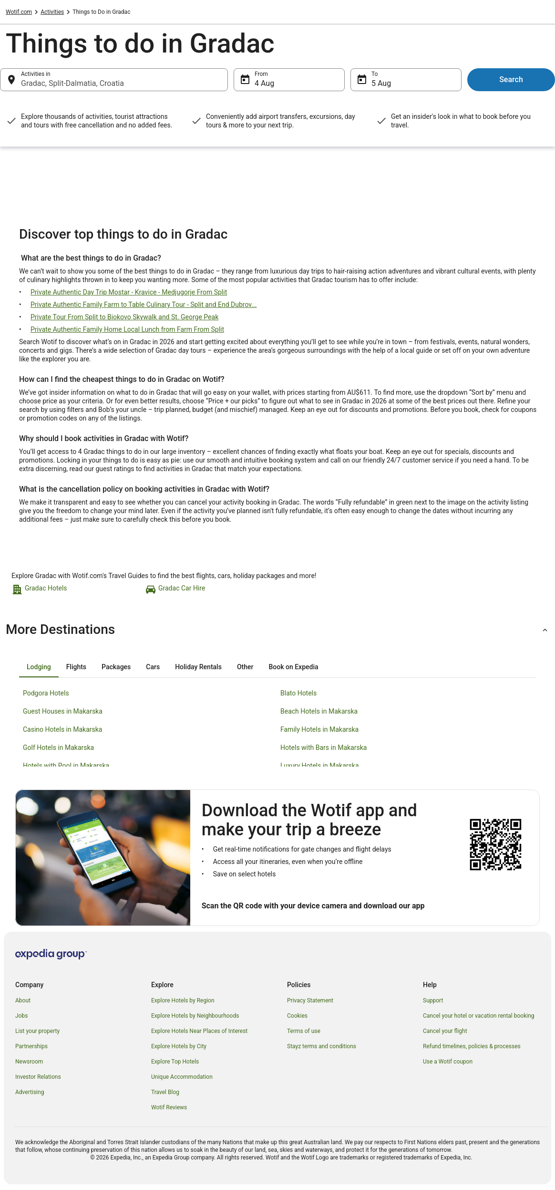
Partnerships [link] (31, 1046)
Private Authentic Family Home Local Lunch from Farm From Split (127, 329)
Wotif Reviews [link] (169, 1107)
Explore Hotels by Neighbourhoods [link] (195, 1015)
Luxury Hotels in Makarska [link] (319, 765)
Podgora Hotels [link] (46, 693)
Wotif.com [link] (19, 12)
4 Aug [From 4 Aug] (264, 83)
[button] (277, 629)
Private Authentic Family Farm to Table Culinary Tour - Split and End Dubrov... (144, 304)
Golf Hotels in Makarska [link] (58, 747)
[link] (77, 589)
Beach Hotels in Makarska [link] (319, 711)
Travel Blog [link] (165, 1092)
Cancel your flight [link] (445, 1031)
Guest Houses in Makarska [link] (63, 711)
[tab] (39, 666)
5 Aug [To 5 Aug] (381, 83)
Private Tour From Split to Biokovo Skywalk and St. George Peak (124, 317)
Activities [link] (52, 12)
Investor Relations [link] (38, 1077)
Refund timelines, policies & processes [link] (472, 1046)
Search (511, 79)
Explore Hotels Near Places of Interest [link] (199, 1031)
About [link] (23, 1000)
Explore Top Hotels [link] (175, 1061)
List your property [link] (37, 1031)
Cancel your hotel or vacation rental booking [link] (478, 1015)
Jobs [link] (21, 1015)
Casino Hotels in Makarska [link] (62, 729)
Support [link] (433, 1000)
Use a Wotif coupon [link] (448, 1061)
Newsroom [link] (29, 1061)
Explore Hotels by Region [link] (183, 1000)
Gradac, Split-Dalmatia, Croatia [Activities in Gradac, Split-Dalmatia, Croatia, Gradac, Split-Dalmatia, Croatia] (72, 83)
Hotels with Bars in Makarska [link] (323, 747)
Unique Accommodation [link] (182, 1077)
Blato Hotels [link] (298, 693)
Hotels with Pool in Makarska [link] (66, 765)
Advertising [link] (29, 1092)
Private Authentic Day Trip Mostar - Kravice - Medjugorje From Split (129, 292)
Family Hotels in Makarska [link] (319, 729)
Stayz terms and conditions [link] (321, 1046)
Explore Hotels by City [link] (178, 1046)
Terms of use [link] (303, 1031)
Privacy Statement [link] (310, 1000)
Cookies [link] (297, 1015)
